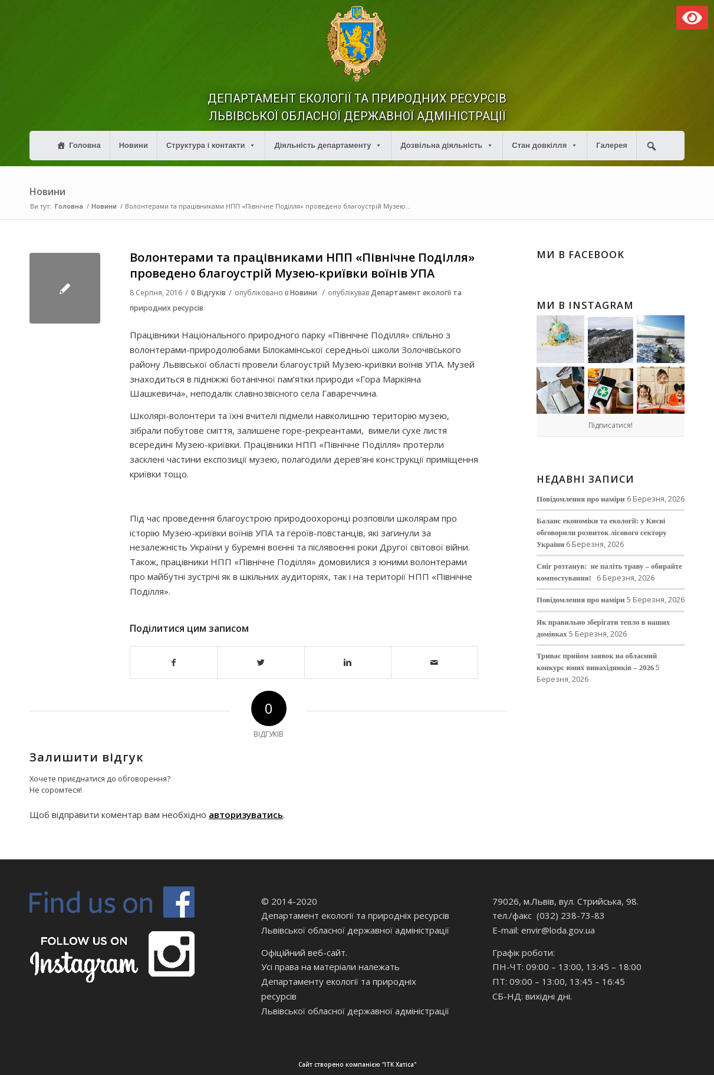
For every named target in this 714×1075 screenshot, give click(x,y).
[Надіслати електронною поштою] (434, 663)
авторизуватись (246, 814)
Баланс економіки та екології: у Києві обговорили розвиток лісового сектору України (602, 533)
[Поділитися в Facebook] (173, 663)
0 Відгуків (208, 293)
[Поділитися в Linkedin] (348, 663)
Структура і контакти (211, 145)
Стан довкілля (545, 145)
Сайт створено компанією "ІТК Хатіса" (505, 1064)
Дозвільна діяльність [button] (446, 145)
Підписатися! (610, 425)
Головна (84, 145)
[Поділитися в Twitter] (261, 663)
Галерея (611, 145)
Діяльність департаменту (328, 145)
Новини (133, 145)
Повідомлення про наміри (581, 499)
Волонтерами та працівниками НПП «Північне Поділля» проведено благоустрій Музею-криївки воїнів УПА (302, 265)
